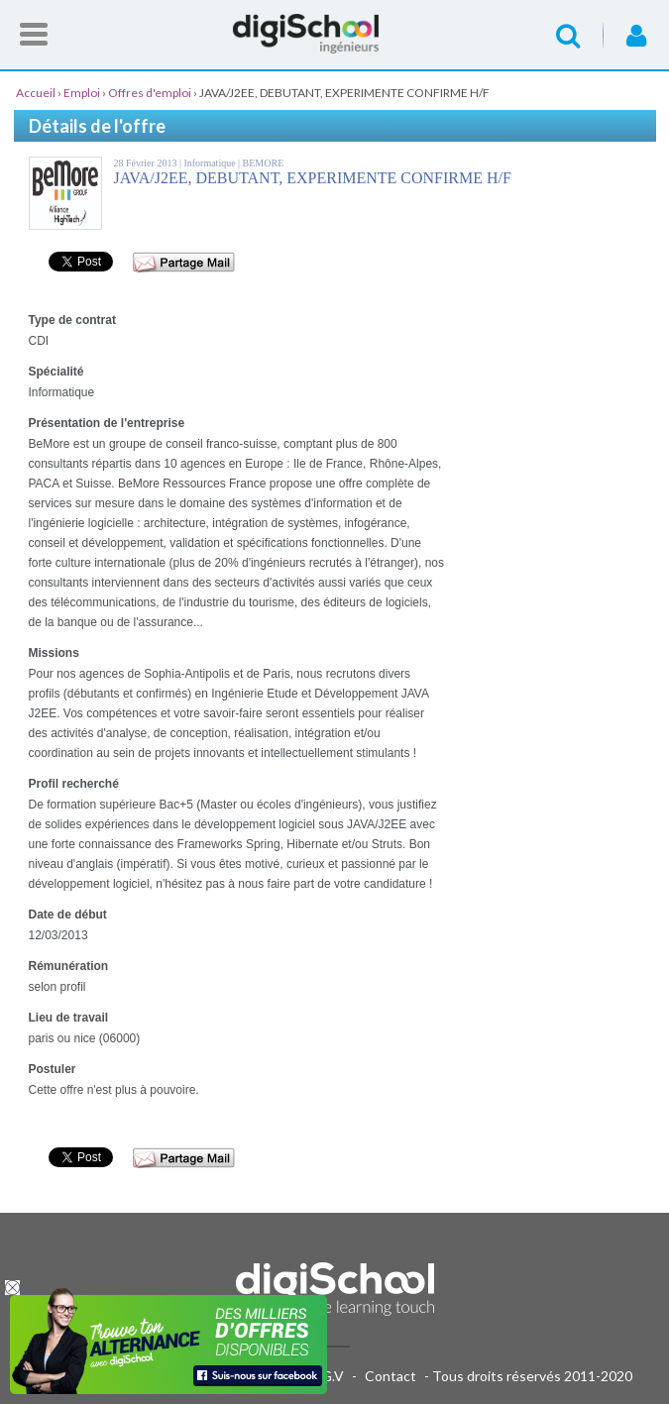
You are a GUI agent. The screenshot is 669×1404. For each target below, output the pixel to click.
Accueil (335, 34)
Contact (390, 1375)
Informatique (210, 163)
